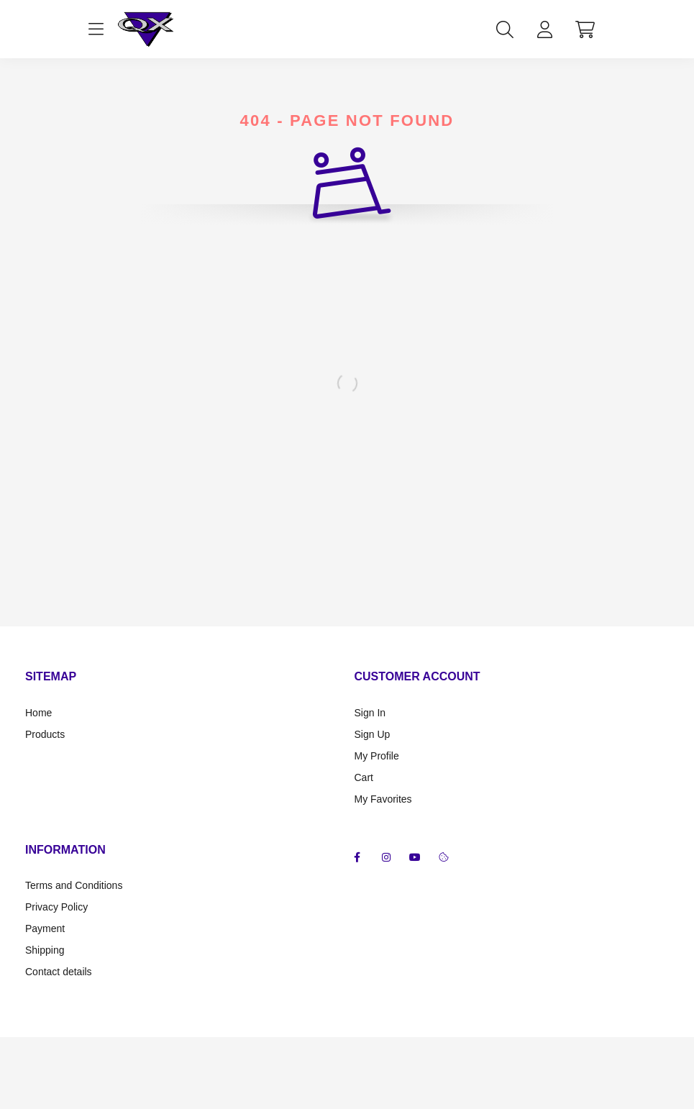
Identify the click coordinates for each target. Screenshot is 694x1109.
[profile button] (545, 29)
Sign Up (373, 734)
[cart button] (585, 29)
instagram (386, 857)
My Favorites (383, 799)
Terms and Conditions (73, 885)
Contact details (58, 971)
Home (38, 712)
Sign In (370, 712)
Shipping (45, 950)
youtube (415, 857)
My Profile (377, 756)
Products (45, 734)
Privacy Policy (56, 907)
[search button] (504, 29)
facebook (357, 857)
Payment (45, 928)
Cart (364, 777)
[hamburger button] (96, 29)
